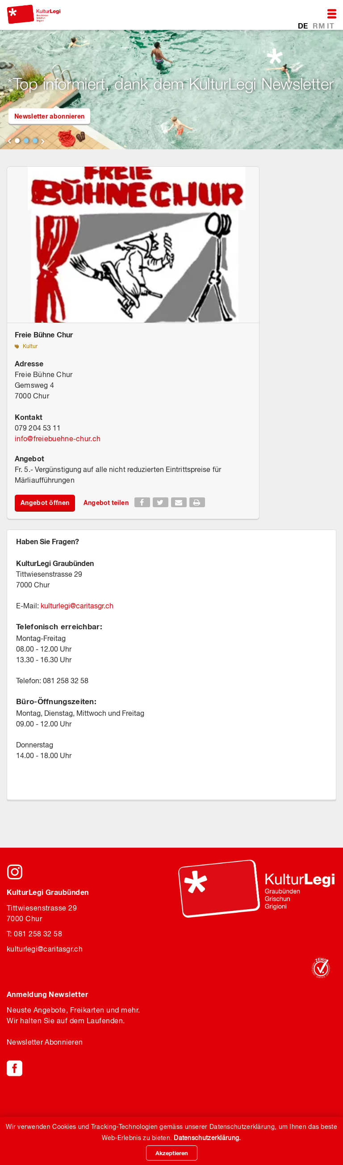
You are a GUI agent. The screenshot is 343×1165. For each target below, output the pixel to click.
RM (320, 25)
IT (330, 25)
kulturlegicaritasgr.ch (77, 606)
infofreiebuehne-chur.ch (57, 439)
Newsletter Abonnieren (45, 1042)
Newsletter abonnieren (49, 116)
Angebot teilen (106, 502)
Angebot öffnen (45, 502)
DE (304, 25)
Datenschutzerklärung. (207, 1137)
